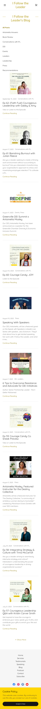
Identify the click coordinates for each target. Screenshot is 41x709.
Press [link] (5, 65)
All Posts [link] (6, 27)
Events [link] (5, 51)
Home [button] (20, 655)
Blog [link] (20, 667)
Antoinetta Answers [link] (10, 32)
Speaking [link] (20, 664)
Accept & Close (20, 704)
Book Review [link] (8, 37)
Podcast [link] (20, 670)
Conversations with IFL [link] (12, 42)
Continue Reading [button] (10, 113)
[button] (5, 5)
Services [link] (20, 658)
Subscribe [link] (20, 676)
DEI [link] (4, 46)
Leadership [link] (7, 61)
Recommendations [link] (10, 70)
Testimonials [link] (21, 661)
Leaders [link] (6, 56)
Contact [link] (20, 673)
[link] (20, 5)
